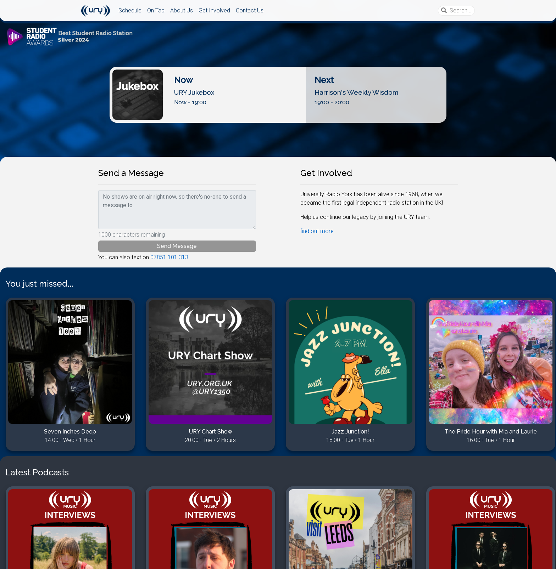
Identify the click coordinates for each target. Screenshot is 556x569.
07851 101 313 (169, 257)
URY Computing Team (518, 559)
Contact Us (249, 10)
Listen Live (278, 117)
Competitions (57, 559)
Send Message (177, 246)
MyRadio (89, 559)
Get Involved (214, 10)
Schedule (129, 10)
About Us (181, 10)
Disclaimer (24, 559)
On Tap (156, 10)
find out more (317, 231)
